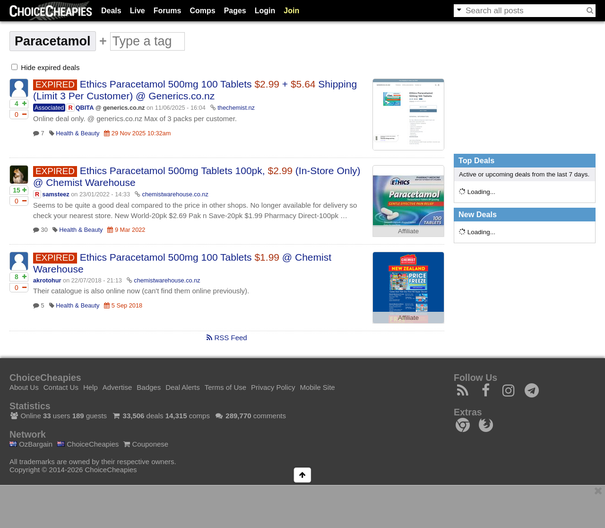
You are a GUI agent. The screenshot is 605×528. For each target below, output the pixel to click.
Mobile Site (317, 387)
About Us (24, 387)
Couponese (145, 444)
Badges (149, 387)
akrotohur (47, 280)
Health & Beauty (77, 133)
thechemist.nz (236, 107)
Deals (111, 11)
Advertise (117, 387)
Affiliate (408, 231)
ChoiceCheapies (88, 444)
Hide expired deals (45, 67)
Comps (202, 11)
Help (90, 387)
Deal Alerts (182, 387)
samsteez (55, 194)
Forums (168, 11)
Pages (235, 11)
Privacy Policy (273, 387)
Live (137, 11)
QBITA (85, 107)
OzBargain (30, 444)
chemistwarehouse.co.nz (175, 194)
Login (265, 11)
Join (291, 11)
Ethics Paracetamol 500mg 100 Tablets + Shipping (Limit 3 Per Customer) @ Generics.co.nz (195, 90)
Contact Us (60, 387)
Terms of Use (225, 387)
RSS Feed (227, 338)
